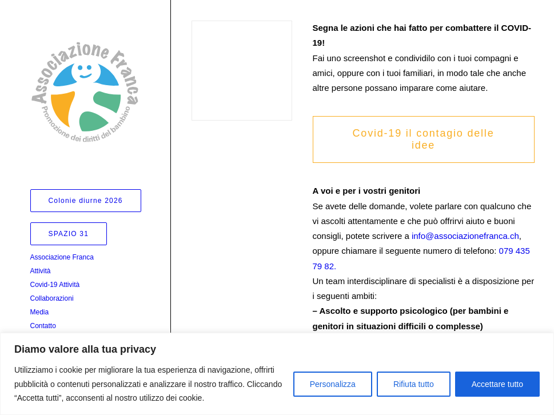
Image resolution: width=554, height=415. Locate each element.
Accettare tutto (497, 384)
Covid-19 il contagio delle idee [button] (426, 139)
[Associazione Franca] (85, 92)
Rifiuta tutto (413, 384)
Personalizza (333, 384)
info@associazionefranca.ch (465, 236)
